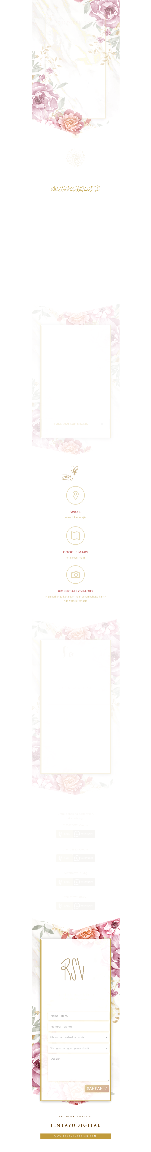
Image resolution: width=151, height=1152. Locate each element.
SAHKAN (99, 1088)
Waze (75, 509)
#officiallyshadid (75, 589)
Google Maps (75, 550)
